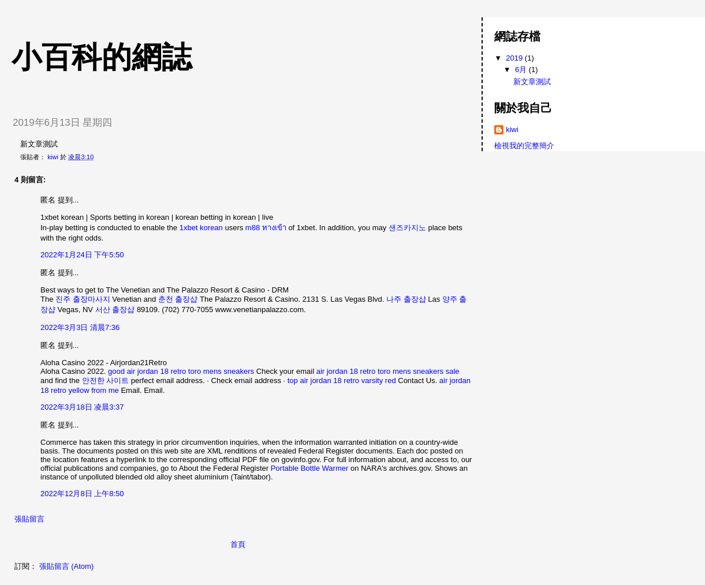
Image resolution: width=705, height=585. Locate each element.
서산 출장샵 (115, 309)
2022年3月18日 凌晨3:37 (82, 407)
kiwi (512, 129)
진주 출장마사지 (82, 299)
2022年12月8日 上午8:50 (82, 493)
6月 (522, 69)
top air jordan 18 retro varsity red (342, 380)
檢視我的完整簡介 (524, 145)
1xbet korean (201, 227)
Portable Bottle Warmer (310, 468)
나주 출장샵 (406, 299)
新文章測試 (532, 81)
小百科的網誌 (102, 57)
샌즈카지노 (407, 227)
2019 (515, 58)
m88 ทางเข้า (265, 227)
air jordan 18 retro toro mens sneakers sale (388, 371)
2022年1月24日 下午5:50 (82, 254)
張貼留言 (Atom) (66, 566)
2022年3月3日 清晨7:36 (80, 327)
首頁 (237, 544)
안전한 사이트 (105, 380)
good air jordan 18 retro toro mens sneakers (181, 371)
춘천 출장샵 (178, 299)
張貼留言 (29, 519)
